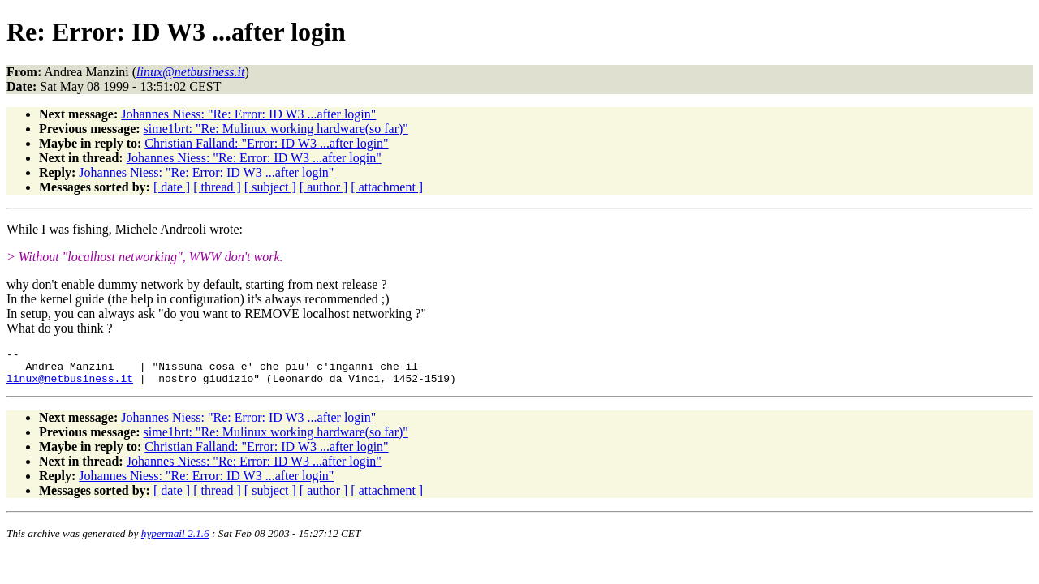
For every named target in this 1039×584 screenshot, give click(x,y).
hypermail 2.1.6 (175, 541)
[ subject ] (270, 187)
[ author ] (324, 187)
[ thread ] (217, 187)
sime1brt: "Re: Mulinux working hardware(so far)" (276, 128)
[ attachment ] (387, 187)
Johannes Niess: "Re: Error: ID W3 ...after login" (248, 114)
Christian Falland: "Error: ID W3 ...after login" (266, 143)
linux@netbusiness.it (69, 385)
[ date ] (171, 187)
